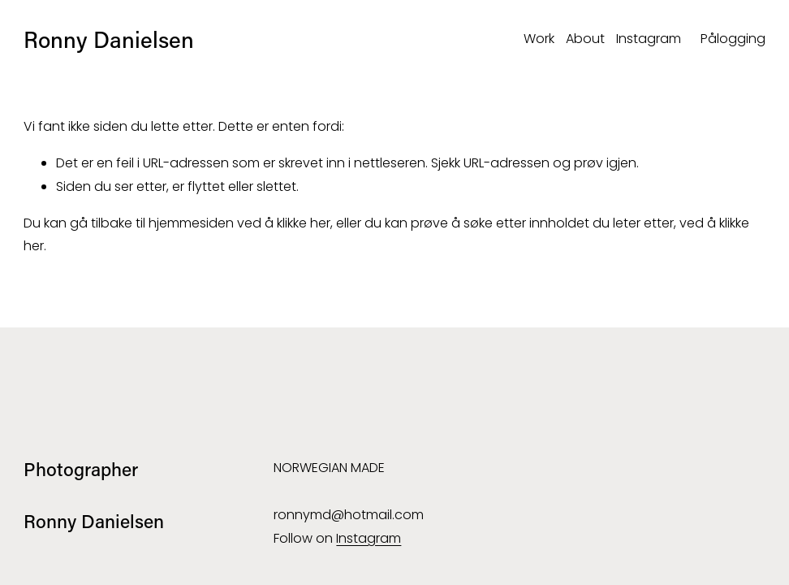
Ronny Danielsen (109, 39)
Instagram (648, 38)
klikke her (303, 223)
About (585, 38)
